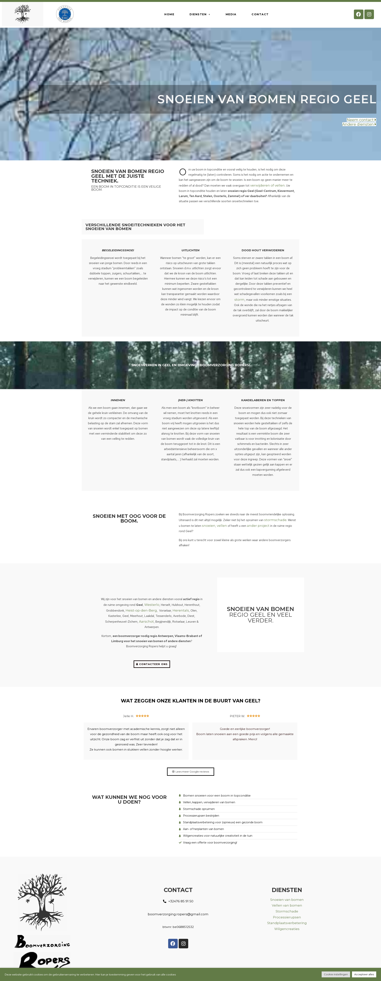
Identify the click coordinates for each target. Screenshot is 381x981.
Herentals (181, 610)
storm (239, 299)
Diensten (200, 14)
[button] (361, 121)
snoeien (208, 526)
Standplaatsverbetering (287, 923)
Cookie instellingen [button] (336, 974)
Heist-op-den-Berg (141, 610)
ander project (258, 526)
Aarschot (146, 621)
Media (231, 14)
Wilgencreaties (286, 929)
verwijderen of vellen (267, 185)
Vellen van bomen (287, 905)
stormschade (275, 520)
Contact (260, 14)
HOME (169, 14)
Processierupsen (287, 917)
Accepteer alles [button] (364, 974)
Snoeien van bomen (287, 900)
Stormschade (287, 911)
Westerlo (151, 605)
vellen (222, 526)
